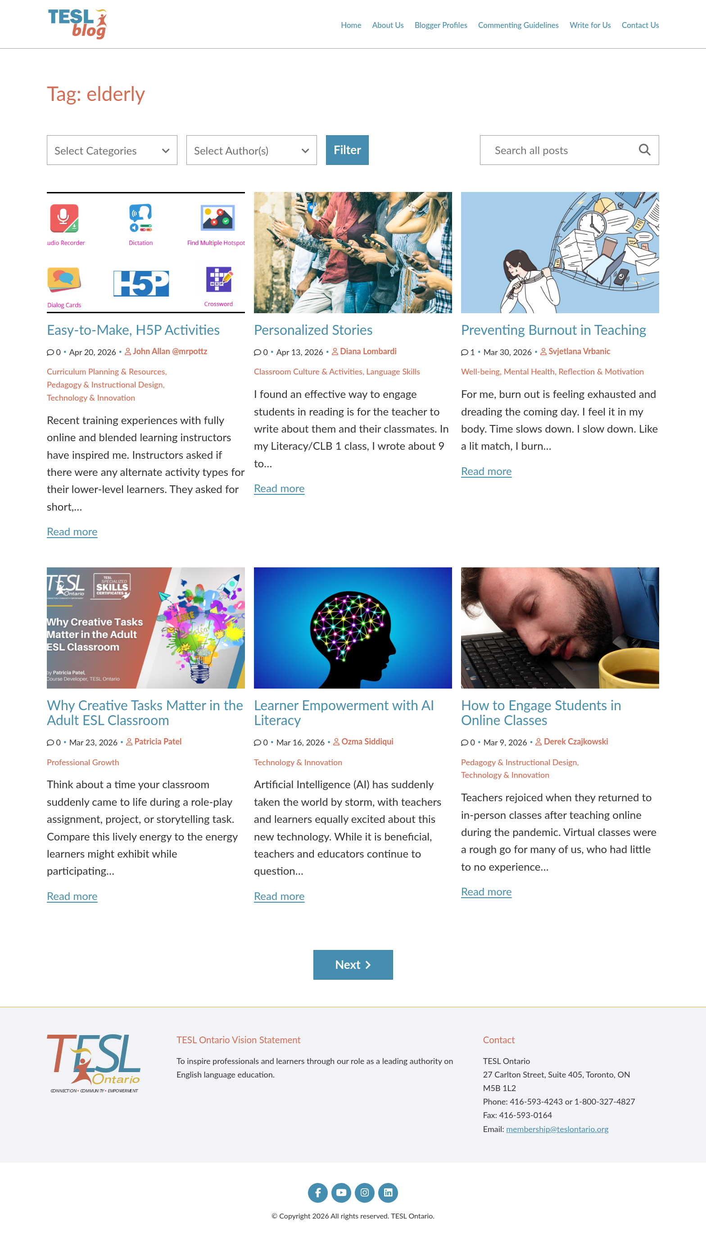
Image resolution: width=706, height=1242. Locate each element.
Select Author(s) (231, 150)
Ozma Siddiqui (367, 741)
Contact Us (640, 25)
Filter (347, 149)
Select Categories (95, 150)
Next (348, 964)
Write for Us (590, 25)
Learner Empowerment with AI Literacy (344, 712)
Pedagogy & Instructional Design (105, 384)
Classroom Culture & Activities (308, 371)
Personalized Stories (315, 329)
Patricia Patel (157, 741)
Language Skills (393, 371)
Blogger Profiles (441, 25)
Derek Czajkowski (576, 741)
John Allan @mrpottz (170, 351)
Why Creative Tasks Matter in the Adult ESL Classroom (145, 712)
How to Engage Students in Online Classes (541, 712)
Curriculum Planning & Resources (106, 371)
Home (351, 25)
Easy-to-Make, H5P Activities (133, 329)
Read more (72, 531)
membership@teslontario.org (557, 1129)
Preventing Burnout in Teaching (553, 329)
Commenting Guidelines (518, 25)
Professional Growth (83, 762)
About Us (388, 25)
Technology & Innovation (91, 397)
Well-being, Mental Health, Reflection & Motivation (552, 371)
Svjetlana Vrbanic (579, 351)
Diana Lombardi (368, 351)
